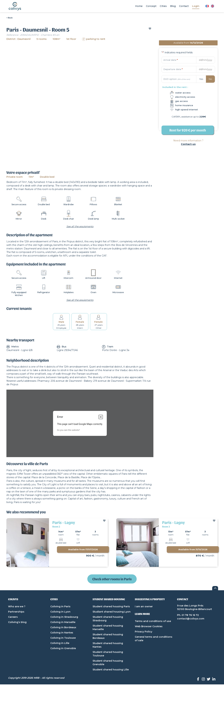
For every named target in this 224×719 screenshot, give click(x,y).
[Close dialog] (101, 417)
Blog (173, 6)
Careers (13, 616)
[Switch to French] (207, 6)
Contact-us (188, 144)
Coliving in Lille (59, 643)
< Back (9, 18)
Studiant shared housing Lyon (112, 611)
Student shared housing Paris (111, 606)
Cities (163, 6)
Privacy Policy (143, 631)
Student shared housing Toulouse (108, 653)
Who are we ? (16, 606)
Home (139, 6)
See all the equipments (79, 226)
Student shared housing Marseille (108, 627)
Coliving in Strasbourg (64, 616)
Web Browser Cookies (149, 626)
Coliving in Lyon (60, 611)
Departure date (173, 69)
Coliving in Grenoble (63, 648)
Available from (83, 549)
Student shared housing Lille (111, 669)
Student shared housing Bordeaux (108, 636)
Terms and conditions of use (153, 621)
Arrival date (170, 60)
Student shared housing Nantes (108, 645)
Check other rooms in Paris (112, 579)
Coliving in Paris (60, 606)
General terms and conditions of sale (153, 638)
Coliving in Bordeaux (63, 627)
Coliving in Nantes (61, 632)
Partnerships (16, 611)
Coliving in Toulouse (63, 637)
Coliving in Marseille (62, 622)
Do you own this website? (68, 430)
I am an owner (144, 606)
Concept (151, 6)
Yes (201, 79)
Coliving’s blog (17, 622)
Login (195, 6)
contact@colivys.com (190, 618)
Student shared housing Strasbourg (108, 618)
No (210, 79)
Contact (184, 6)
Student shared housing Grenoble (108, 662)
